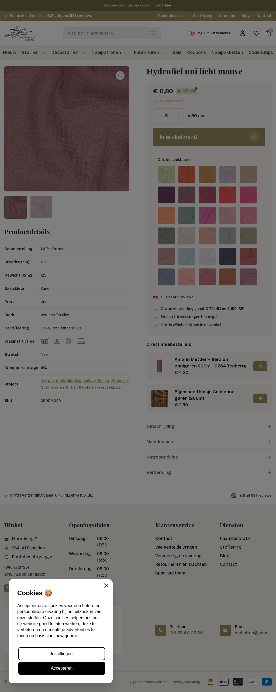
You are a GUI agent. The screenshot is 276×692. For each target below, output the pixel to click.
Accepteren (62, 668)
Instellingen (62, 653)
